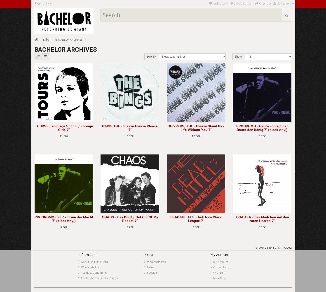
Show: (238, 56)
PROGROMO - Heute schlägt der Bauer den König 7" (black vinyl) (262, 128)
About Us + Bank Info (94, 262)
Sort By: (152, 56)
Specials (152, 273)
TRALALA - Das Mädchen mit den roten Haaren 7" (262, 219)
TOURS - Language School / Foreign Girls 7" (64, 128)
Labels (151, 267)
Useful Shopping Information (99, 278)
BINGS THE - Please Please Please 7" (130, 128)
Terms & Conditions (94, 273)
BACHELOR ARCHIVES (68, 40)
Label (46, 40)
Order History (222, 267)
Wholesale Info (90, 267)
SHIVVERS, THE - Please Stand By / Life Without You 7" (196, 128)
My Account (220, 262)
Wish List (218, 273)
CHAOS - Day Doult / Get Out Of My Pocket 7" (130, 219)
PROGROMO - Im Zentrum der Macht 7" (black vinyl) (64, 219)
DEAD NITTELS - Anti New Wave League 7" (196, 219)
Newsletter (220, 278)
